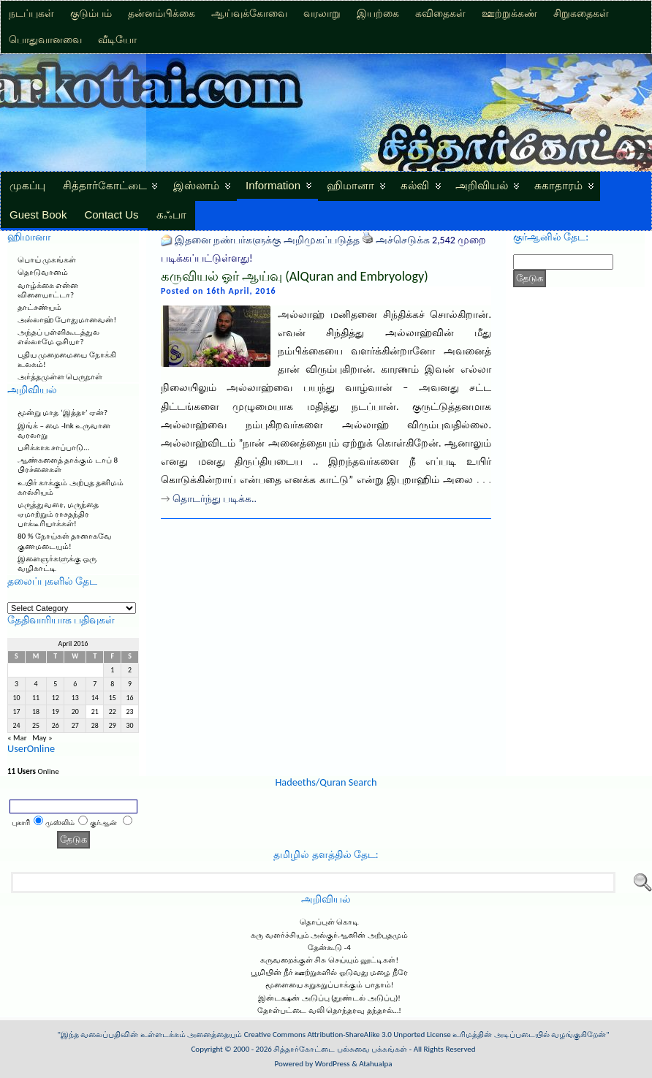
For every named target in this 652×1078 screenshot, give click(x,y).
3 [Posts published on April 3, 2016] (16, 684)
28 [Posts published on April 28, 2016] (95, 725)
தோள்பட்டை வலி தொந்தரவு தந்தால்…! (329, 1010)
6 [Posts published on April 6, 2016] (75, 684)
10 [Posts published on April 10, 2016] (16, 698)
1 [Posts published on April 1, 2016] (112, 670)
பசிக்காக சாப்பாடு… (53, 447)
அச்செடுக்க (403, 240)
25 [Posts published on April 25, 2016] (35, 725)
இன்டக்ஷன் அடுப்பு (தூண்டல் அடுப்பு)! (329, 998)
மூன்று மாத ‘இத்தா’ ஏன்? (62, 412)
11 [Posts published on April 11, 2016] (35, 698)
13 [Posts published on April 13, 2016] (75, 698)
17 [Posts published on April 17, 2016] (16, 711)
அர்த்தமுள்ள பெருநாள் (60, 377)
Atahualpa (375, 1063)
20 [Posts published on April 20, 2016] (75, 711)
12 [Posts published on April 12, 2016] (55, 698)
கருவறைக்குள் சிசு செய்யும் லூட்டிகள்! (329, 960)
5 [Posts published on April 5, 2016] (55, 684)
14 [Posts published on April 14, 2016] (95, 698)
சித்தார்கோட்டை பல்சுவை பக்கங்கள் (340, 1049)
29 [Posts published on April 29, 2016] (112, 725)
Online (33, 771)
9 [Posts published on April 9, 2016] (130, 684)
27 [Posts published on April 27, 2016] (75, 725)
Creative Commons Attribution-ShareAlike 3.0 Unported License (347, 1034)
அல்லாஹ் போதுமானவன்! (67, 319)
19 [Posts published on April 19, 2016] (55, 711)
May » (42, 738)
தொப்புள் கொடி (330, 922)
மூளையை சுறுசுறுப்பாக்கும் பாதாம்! (329, 985)
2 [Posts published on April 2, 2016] (130, 670)
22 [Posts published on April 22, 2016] (112, 711)
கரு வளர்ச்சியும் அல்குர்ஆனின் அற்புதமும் (329, 935)
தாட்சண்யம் (39, 307)
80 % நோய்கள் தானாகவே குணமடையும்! (65, 540)
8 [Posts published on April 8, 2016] (112, 684)
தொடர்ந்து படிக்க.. (215, 499)
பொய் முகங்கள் (47, 260)
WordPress (332, 1063)
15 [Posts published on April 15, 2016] (112, 698)
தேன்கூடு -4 (329, 947)
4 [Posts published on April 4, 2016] (36, 684)
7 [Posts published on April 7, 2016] (94, 684)
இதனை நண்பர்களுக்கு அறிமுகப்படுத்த (267, 240)
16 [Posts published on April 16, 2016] (130, 698)
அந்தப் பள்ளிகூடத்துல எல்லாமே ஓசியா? (59, 336)
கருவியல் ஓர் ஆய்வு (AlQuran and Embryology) (294, 276)
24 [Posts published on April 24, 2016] (16, 725)
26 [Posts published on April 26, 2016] (55, 725)
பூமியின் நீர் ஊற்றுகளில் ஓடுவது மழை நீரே (329, 972)
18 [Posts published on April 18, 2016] (35, 711)
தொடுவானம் (43, 272)
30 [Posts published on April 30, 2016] (130, 725)
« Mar (17, 738)
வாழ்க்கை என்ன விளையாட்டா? (48, 290)
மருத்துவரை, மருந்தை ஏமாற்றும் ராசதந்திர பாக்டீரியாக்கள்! (58, 514)
